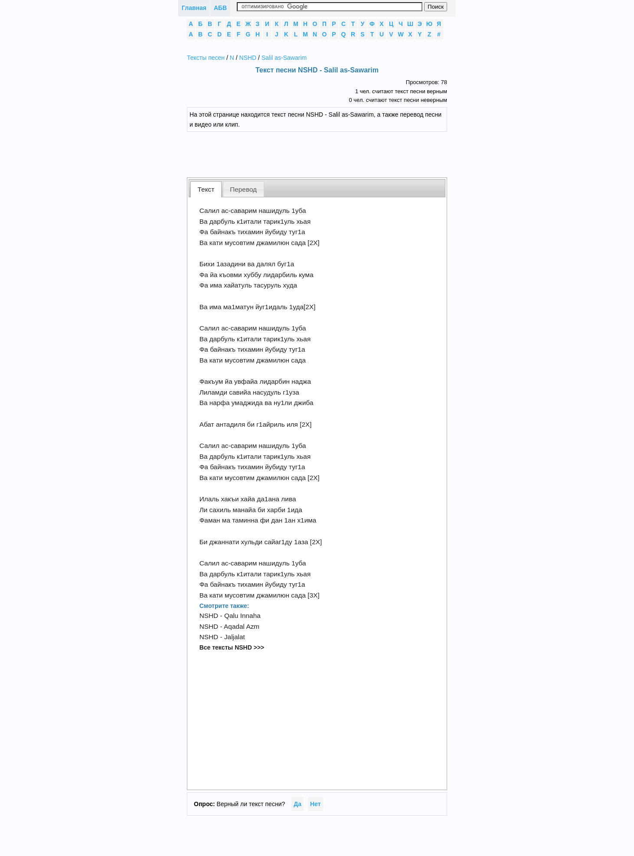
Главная (194, 7)
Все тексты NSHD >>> (232, 647)
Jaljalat (234, 636)
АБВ (220, 7)
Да (297, 803)
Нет (315, 803)
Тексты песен (206, 57)
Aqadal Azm (241, 626)
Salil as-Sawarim (284, 57)
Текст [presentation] (206, 189)
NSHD (248, 57)
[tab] (206, 189)
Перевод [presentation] (243, 189)
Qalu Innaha (242, 615)
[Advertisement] (323, 153)
